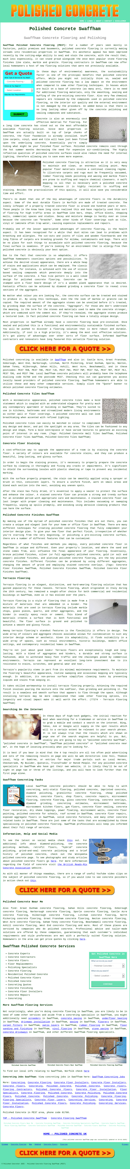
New (30, 1144)
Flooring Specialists (17, 1100)
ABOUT (98, 21)
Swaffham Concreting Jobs (108, 1077)
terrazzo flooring (23, 630)
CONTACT (108, 21)
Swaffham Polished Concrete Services (39, 946)
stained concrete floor (106, 498)
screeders (34, 1018)
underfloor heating (114, 1018)
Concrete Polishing (87, 1093)
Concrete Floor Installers (71, 1082)
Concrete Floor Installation (96, 1089)
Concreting (18, 1082)
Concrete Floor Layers (50, 1100)
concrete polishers (69, 373)
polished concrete (74, 48)
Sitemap (5, 1144)
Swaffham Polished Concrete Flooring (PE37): (35, 45)
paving (74, 1022)
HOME (82, 21)
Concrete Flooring (39, 1082)
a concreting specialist (79, 1015)
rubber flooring (89, 1025)
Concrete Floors (14, 1086)
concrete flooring (61, 82)
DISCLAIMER (120, 21)
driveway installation (35, 1022)
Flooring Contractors (17, 1089)
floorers (103, 1022)
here (53, 861)
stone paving (100, 1028)
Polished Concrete (59, 1086)
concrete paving (71, 1018)
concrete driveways (15, 1032)
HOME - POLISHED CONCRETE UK (65, 1133)
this (69, 840)
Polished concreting (16, 359)
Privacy (125, 1144)
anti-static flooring (57, 789)
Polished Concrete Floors (54, 1089)
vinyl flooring (62, 1028)
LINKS (90, 21)
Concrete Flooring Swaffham (69, 1118)
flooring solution (114, 935)
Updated (38, 1144)
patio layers (51, 1025)
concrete (60, 380)
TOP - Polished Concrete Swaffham (25, 1118)
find (13, 908)
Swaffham (60, 359)
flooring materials (69, 92)
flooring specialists (100, 1032)
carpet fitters (12, 1025)
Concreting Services (82, 1100)
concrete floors (51, 796)
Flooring (64, 1144)
